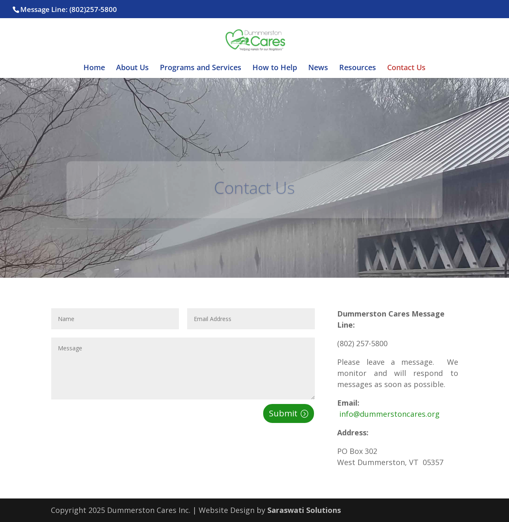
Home (94, 68)
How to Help (274, 68)
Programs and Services (200, 68)
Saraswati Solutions (304, 510)
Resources (357, 68)
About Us (132, 68)
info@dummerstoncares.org (388, 414)
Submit (283, 413)
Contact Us (406, 68)
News (318, 68)
